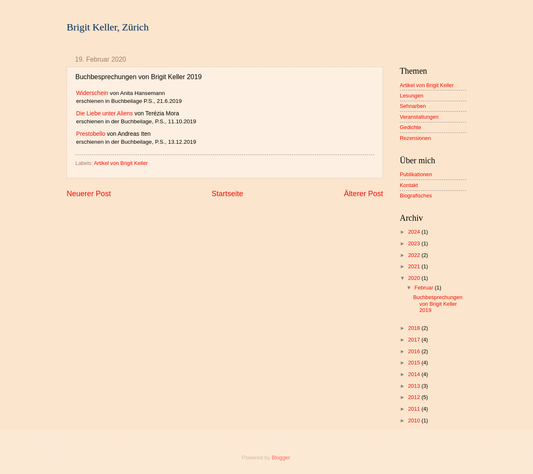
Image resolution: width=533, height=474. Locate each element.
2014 (414, 374)
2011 (414, 409)
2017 (414, 340)
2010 (414, 420)
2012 (414, 397)
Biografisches (416, 195)
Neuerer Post (89, 194)
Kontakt (409, 185)
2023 (414, 243)
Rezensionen (415, 138)
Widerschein (92, 93)
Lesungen (411, 95)
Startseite (227, 194)
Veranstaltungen (419, 117)
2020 (414, 278)
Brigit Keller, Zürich (108, 27)
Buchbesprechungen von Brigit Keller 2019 (437, 303)
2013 (414, 386)
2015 (414, 362)
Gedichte (410, 127)
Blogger (280, 457)
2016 (414, 351)
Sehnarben (413, 106)
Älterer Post (363, 194)
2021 (414, 266)
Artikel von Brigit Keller (121, 163)
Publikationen (416, 174)
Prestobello (90, 133)
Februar (424, 287)
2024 (414, 232)
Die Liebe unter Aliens (104, 113)
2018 (414, 328)
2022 (414, 255)
